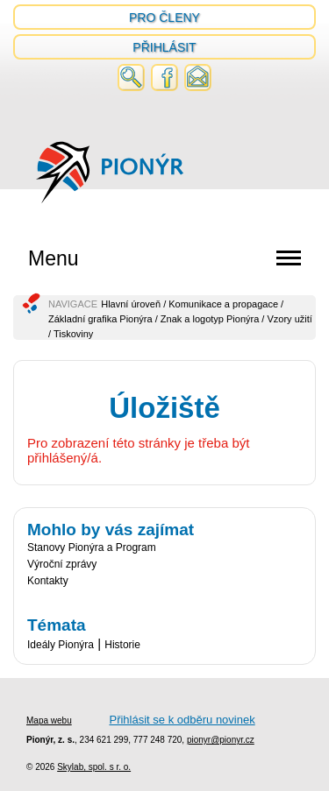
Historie (122, 645)
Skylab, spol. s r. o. (94, 767)
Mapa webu (49, 720)
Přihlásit (164, 47)
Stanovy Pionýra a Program (91, 547)
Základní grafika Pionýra (100, 319)
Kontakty (47, 581)
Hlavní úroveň (131, 304)
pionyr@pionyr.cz (220, 740)
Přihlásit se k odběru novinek (181, 719)
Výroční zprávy (62, 564)
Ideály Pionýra (60, 645)
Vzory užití (289, 319)
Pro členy (164, 18)
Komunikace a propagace (223, 304)
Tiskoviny (73, 333)
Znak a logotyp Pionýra (210, 319)
